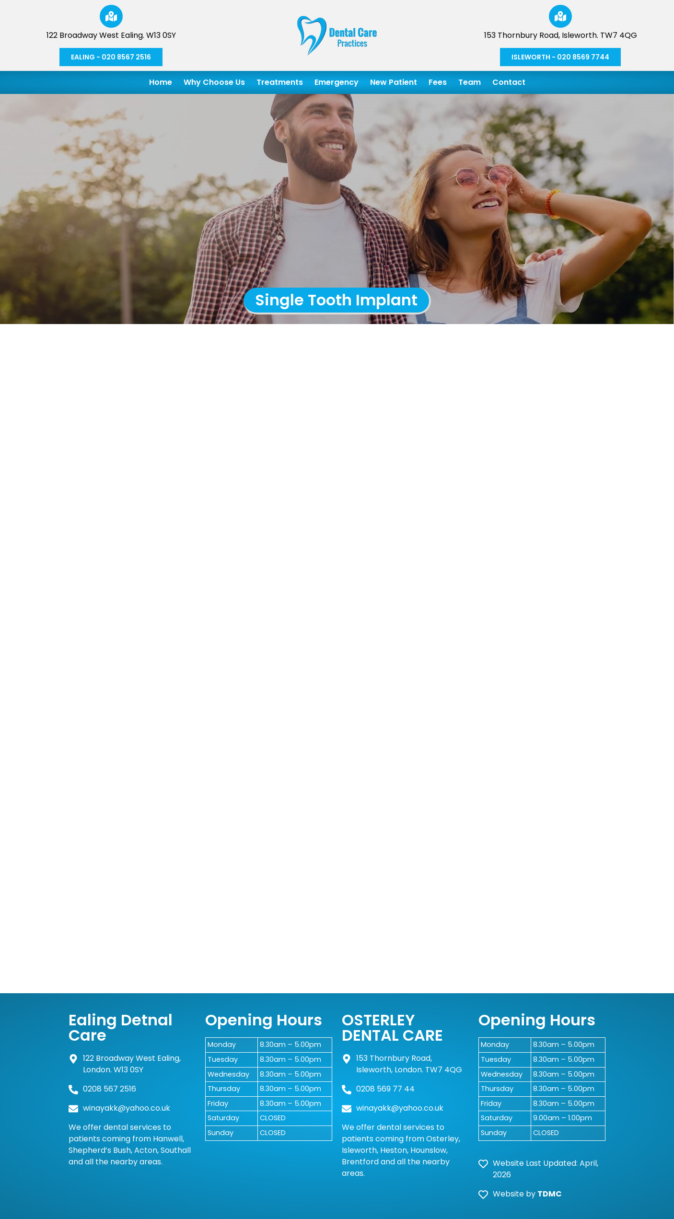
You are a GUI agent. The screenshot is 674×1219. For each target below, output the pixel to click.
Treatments (279, 82)
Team (469, 82)
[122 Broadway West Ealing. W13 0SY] (111, 16)
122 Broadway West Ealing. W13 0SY (111, 35)
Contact (508, 82)
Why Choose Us (214, 82)
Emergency (336, 82)
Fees (438, 82)
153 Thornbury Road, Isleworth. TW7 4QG (560, 35)
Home (160, 82)
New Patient (393, 82)
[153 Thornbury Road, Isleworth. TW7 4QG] (560, 16)
